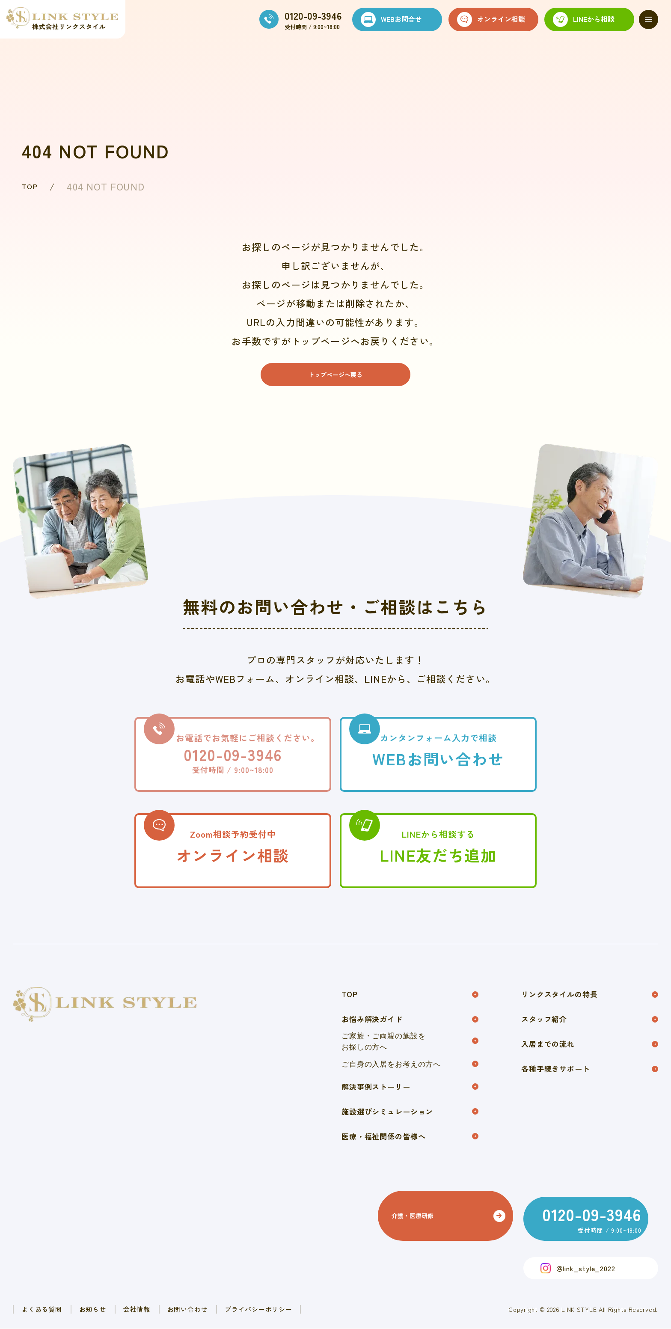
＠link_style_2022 (585, 1267)
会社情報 (190, 1308)
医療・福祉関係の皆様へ (409, 1157)
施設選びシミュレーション (409, 1130)
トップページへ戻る (335, 378)
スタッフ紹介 (589, 1030)
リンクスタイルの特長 (589, 1003)
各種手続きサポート (589, 1085)
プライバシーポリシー (358, 1308)
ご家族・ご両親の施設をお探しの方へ (409, 1054)
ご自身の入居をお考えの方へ (409, 1077)
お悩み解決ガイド (409, 1030)
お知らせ (125, 1308)
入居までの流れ (589, 1058)
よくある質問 (53, 1308)
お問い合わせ (262, 1308)
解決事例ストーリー (409, 1102)
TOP (32, 186)
